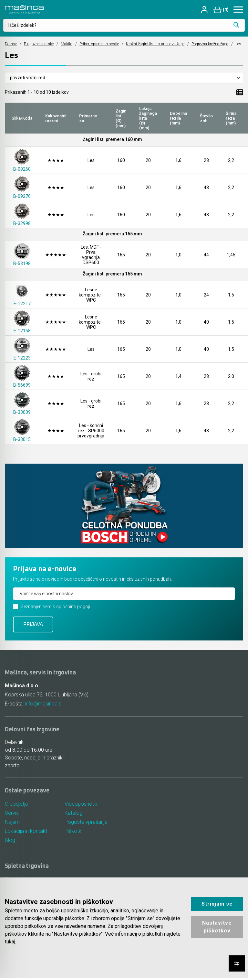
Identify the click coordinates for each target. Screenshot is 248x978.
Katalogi (74, 813)
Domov (11, 44)
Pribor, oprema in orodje (99, 44)
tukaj (10, 942)
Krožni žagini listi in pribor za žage (155, 44)
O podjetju (16, 804)
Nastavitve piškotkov (217, 927)
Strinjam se (217, 904)
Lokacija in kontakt (26, 831)
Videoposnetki (81, 804)
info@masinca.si (43, 704)
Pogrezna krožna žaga (209, 44)
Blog (10, 840)
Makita (66, 44)
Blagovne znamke (39, 44)
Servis (12, 813)
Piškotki (73, 831)
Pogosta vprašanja (86, 822)
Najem (12, 822)
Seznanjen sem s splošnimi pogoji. (56, 606)
